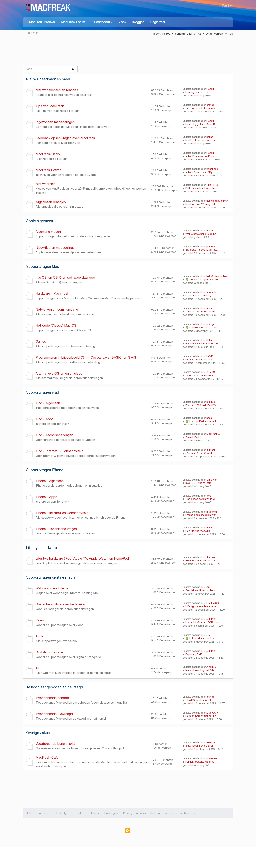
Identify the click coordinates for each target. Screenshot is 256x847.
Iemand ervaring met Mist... (201, 670)
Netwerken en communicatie (57, 309)
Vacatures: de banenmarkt (55, 744)
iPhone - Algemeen (50, 481)
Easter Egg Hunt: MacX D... (201, 124)
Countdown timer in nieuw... (201, 590)
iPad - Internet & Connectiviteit (59, 451)
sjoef (209, 495)
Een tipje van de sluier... (198, 92)
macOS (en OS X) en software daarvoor (65, 277)
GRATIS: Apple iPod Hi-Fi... (200, 700)
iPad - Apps (45, 419)
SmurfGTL (212, 372)
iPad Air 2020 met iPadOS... (201, 405)
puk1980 (211, 246)
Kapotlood (212, 169)
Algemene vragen (48, 232)
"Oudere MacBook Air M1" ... (202, 311)
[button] (74, 22)
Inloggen (138, 22)
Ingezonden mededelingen (55, 122)
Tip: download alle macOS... (201, 108)
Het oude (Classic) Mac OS (56, 325)
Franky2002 (212, 603)
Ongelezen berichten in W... (201, 499)
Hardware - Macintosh (52, 293)
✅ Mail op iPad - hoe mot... (201, 421)
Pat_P (209, 230)
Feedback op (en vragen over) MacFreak (65, 138)
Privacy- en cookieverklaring (141, 813)
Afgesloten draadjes (51, 202)
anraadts (211, 292)
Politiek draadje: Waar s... (199, 761)
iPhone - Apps (46, 497)
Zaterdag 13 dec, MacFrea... (201, 249)
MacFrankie (213, 434)
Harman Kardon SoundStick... (202, 716)
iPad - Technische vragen (54, 435)
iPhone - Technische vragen (56, 529)
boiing (209, 137)
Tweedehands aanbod (52, 698)
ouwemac (212, 758)
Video (40, 620)
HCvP (209, 356)
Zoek (122, 22)
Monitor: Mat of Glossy (198, 295)
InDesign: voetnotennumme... (201, 606)
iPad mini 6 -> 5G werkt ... (200, 453)
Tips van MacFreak (50, 106)
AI (37, 668)
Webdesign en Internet (53, 588)
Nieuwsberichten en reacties (57, 90)
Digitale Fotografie (49, 652)
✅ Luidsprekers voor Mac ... (201, 638)
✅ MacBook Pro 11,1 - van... (202, 327)
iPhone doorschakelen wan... (201, 515)
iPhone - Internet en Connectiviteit (63, 513)
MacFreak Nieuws (42, 22)
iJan (208, 635)
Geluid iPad (192, 437)
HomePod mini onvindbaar (200, 560)
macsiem (211, 511)
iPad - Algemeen (48, 403)
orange (210, 105)
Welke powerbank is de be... (201, 234)
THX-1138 (212, 185)
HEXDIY (210, 742)
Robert (210, 89)
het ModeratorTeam (217, 200)
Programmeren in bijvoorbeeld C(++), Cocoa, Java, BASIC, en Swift (86, 357)
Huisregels (111, 813)
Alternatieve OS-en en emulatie (59, 373)
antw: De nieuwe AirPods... (200, 156)
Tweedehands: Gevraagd (54, 714)
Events (78, 813)
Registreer (157, 22)
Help (29, 813)
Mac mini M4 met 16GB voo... (202, 622)
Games (41, 341)
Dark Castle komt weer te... (200, 188)
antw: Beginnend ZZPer (199, 745)
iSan (208, 587)
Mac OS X (212, 712)
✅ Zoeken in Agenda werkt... (202, 279)
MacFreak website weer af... (201, 140)
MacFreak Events (48, 170)
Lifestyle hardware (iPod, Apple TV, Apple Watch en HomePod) (83, 558)
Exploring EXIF (193, 654)
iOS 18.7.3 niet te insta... (199, 483)
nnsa (209, 308)
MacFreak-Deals (48, 154)
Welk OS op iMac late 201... (201, 375)
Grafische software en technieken (61, 604)
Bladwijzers (44, 813)
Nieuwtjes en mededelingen (56, 248)
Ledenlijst (62, 813)
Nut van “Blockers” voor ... (200, 359)
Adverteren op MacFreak (180, 813)
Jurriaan (211, 450)
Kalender (93, 813)
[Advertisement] (128, 53)
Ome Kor (211, 479)
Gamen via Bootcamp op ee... (202, 343)
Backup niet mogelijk (197, 531)
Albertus (211, 667)
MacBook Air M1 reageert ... (201, 204)
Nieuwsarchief (46, 184)
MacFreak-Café (47, 757)
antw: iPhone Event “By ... (200, 172)
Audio (40, 636)
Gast (227, 5)
